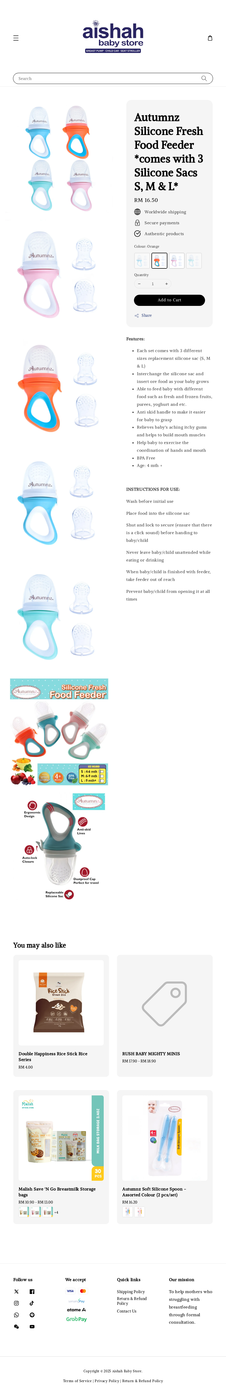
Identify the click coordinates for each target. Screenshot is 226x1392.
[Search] (204, 78)
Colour (146, 246)
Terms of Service (77, 1381)
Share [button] (143, 315)
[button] (16, 38)
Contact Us (127, 1311)
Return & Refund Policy (132, 1301)
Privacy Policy (107, 1381)
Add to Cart (169, 299)
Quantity (141, 275)
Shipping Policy (131, 1291)
